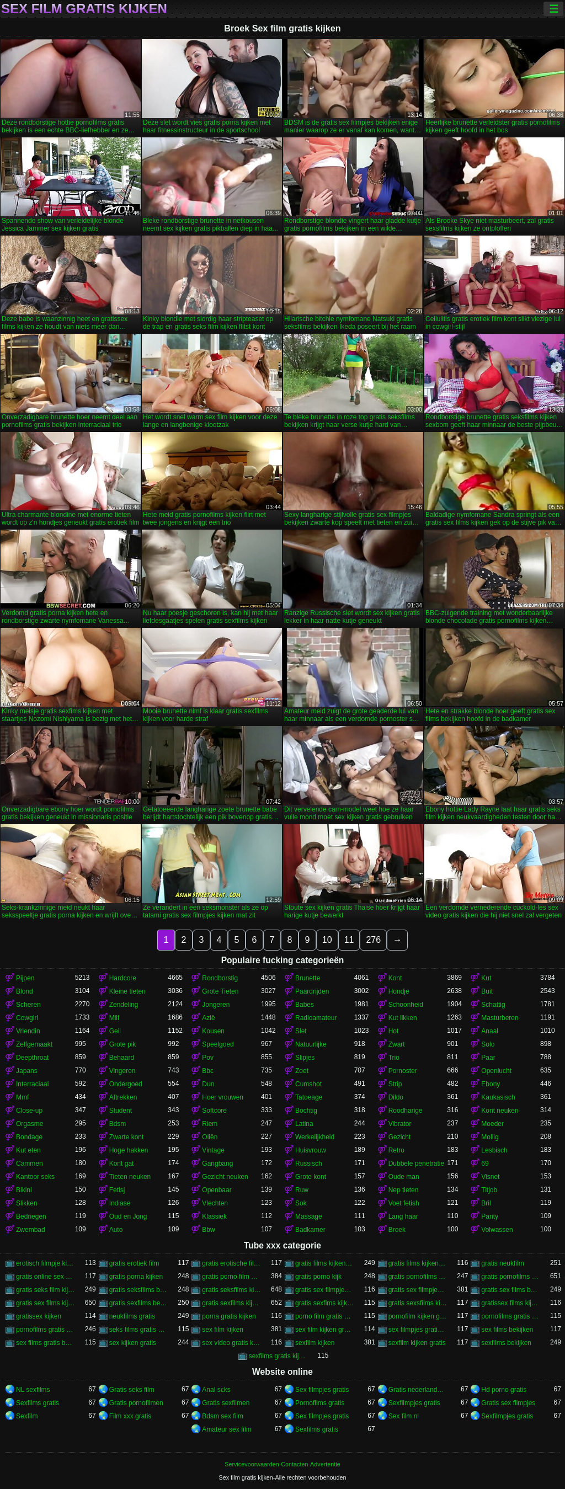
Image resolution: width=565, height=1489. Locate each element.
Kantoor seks (35, 1177)
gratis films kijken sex (417, 1263)
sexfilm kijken (314, 1343)
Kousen (213, 1031)
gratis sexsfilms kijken (417, 1303)
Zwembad (30, 1230)
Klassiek (214, 1216)
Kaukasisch (498, 1097)
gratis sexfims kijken (324, 1303)
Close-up (29, 1110)
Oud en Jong (128, 1216)
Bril (486, 1203)
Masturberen (499, 1018)
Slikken (27, 1203)
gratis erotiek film (134, 1263)
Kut (486, 978)
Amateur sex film (226, 1429)
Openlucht (496, 1071)
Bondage (29, 1137)
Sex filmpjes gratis (322, 1390)
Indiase (120, 1203)
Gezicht (399, 1137)
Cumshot (308, 1084)
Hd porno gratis (503, 1390)
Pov (208, 1057)
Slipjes (305, 1057)
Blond (24, 991)
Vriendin (28, 1031)
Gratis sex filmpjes (508, 1403)
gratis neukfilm (502, 1263)
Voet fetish (403, 1203)
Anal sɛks (216, 1390)
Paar (488, 1057)
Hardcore (122, 978)
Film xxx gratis (130, 1416)
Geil (115, 1031)
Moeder (492, 1124)
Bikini (24, 1190)
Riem (209, 1124)
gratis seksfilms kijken (231, 1290)
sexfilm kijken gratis (417, 1343)
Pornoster (402, 1071)
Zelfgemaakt (34, 1044)
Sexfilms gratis (37, 1403)
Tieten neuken (130, 1177)
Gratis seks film (131, 1390)
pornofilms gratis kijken (45, 1329)
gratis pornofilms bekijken (417, 1276)
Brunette (307, 978)
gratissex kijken (38, 1316)
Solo (487, 1044)
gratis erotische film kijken (231, 1263)
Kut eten (28, 1150)
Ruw (301, 1190)
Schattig (493, 1004)
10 (327, 939)
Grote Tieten (220, 991)
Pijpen (25, 978)
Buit (487, 991)
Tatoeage (308, 1097)
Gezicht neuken (225, 1177)
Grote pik (122, 1044)
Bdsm (117, 1124)
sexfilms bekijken (506, 1343)
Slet (301, 1031)
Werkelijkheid (314, 1137)
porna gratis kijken (228, 1316)
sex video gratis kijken (231, 1343)
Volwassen (497, 1230)
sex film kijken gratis (324, 1329)
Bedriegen (31, 1216)
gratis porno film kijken (231, 1276)
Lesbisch (494, 1150)
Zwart (396, 1044)
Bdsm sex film (222, 1416)
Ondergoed (125, 1084)
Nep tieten (403, 1190)
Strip (395, 1084)
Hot (393, 1031)
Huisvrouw (310, 1150)
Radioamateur (316, 1018)
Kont (395, 978)
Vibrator (400, 1124)
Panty (489, 1216)
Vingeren (122, 1071)
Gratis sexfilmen (225, 1403)
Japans (27, 1071)
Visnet (490, 1177)
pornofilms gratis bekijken (510, 1316)
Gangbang (217, 1163)
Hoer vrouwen (222, 1097)
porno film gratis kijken (324, 1316)
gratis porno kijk (318, 1276)
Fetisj (117, 1190)
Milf (114, 1018)
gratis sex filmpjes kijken (417, 1290)
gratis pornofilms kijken (510, 1276)
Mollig (489, 1137)
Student (120, 1110)
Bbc (208, 1071)
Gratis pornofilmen (136, 1403)
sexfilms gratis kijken (278, 1356)
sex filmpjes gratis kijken (417, 1329)
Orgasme (29, 1124)
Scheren (28, 1004)
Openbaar (216, 1190)
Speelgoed (217, 1044)
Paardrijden (312, 991)
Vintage (213, 1150)
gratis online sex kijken (45, 1276)
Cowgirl (27, 1018)
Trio (393, 1057)
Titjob (489, 1190)
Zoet (301, 1071)
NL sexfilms (33, 1390)
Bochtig (306, 1110)
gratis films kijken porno (324, 1263)
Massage (308, 1216)
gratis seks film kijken (45, 1290)
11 (349, 939)
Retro (396, 1150)
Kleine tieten (127, 991)
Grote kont (310, 1177)
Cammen (29, 1163)
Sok (301, 1203)
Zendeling (123, 1004)
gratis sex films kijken (45, 1303)
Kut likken (402, 1018)
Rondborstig (220, 978)
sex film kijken (222, 1329)
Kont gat (121, 1163)
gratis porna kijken (136, 1276)
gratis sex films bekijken (510, 1290)
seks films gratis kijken (138, 1329)
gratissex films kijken (510, 1303)
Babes (304, 1004)
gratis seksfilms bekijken (138, 1290)
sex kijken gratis (132, 1343)
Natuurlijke (311, 1044)
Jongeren (216, 1004)
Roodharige (405, 1110)
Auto (116, 1230)
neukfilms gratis (132, 1316)
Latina (304, 1124)
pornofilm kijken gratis (417, 1316)
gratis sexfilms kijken (231, 1303)
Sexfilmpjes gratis (414, 1403)
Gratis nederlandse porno (417, 1390)
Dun (208, 1084)
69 (484, 1163)
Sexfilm (27, 1416)
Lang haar (403, 1216)
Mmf (22, 1097)
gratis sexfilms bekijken (138, 1303)
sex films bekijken (507, 1329)
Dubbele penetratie (416, 1163)
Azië (208, 1018)
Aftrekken (123, 1097)
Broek (397, 1230)
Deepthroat (32, 1057)
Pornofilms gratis (319, 1403)
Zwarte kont (126, 1137)
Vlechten (215, 1203)
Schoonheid (405, 1004)
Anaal (489, 1031)
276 (373, 939)
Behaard (121, 1057)
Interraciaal (32, 1084)
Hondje (398, 991)
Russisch (308, 1163)
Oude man (403, 1177)
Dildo (395, 1097)
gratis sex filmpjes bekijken (324, 1290)
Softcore (214, 1110)
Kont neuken (499, 1110)
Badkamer (310, 1230)
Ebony (490, 1084)
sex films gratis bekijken (45, 1343)
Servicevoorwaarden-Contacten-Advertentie (282, 1464)
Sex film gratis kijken (84, 9)
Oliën (209, 1137)
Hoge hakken (128, 1150)
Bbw (208, 1230)
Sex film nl (403, 1416)
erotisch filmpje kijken (45, 1263)
